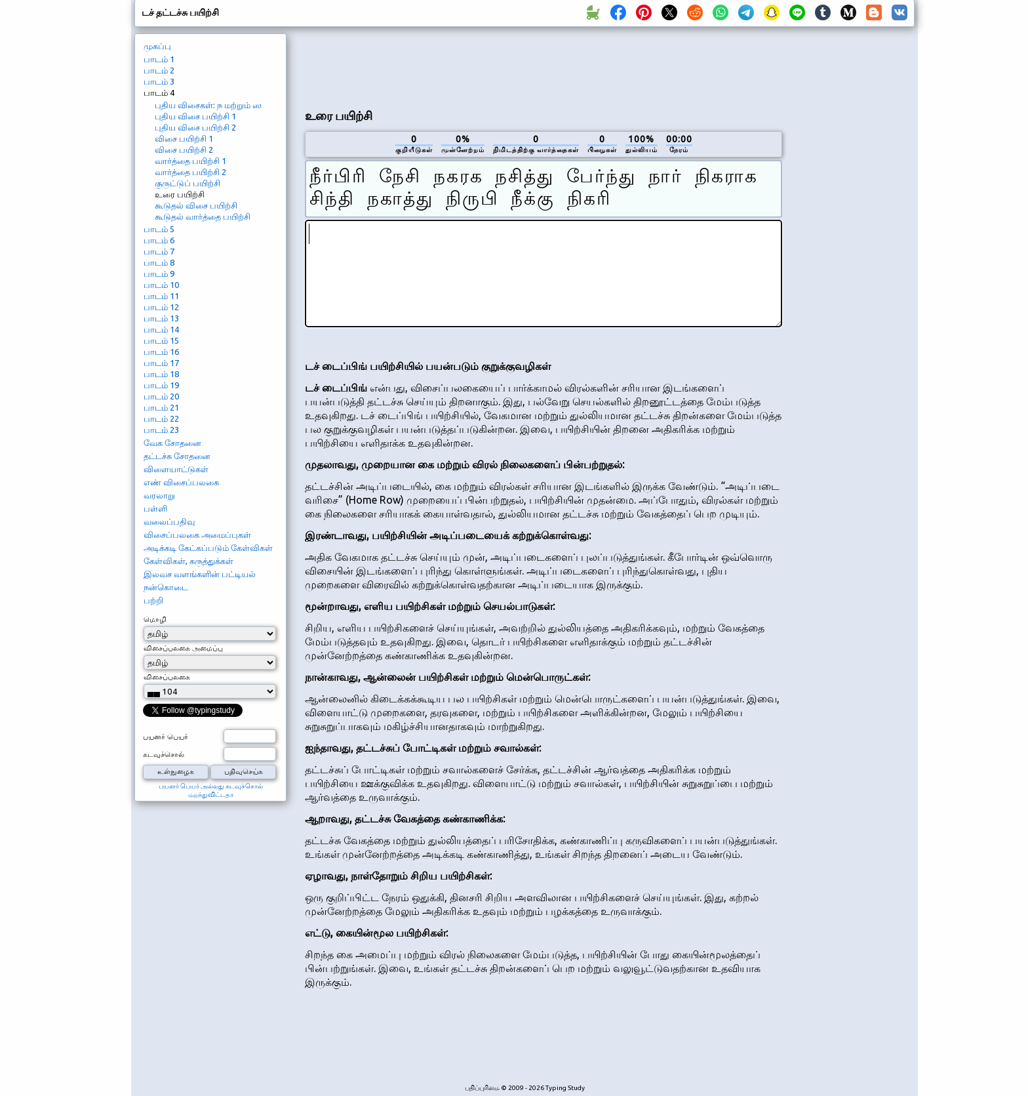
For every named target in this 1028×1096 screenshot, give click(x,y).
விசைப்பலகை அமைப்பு (183, 648)
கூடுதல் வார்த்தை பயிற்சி (202, 216)
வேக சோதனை (172, 442)
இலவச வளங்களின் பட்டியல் (200, 573)
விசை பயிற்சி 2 (184, 149)
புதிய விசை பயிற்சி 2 (195, 127)
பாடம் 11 (161, 295)
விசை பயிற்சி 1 (184, 138)
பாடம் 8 (159, 262)
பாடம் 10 (161, 284)
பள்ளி (155, 508)
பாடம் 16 (161, 351)
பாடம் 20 (161, 396)
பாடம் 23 (161, 429)
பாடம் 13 (161, 318)
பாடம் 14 (161, 329)
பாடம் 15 (161, 340)
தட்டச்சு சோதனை (177, 455)
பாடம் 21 (161, 407)
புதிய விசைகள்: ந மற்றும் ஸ (208, 105)
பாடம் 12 (161, 307)
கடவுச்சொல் (163, 754)
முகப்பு (157, 46)
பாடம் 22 (161, 418)
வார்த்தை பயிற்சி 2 (190, 171)
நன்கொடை (166, 587)
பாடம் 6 (159, 240)
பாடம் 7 (159, 251)
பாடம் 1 (159, 59)
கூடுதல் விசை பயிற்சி (196, 205)
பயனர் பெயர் (165, 737)
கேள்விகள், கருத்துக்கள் (188, 560)
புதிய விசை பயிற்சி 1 (195, 116)
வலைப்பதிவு (169, 521)
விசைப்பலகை (167, 677)
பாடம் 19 (161, 385)
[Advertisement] (543, 66)
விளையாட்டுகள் (176, 469)
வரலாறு (159, 495)
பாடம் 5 (159, 228)
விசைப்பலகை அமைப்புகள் (197, 534)
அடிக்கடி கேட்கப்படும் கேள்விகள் (208, 547)
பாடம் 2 (159, 70)
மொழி (155, 619)
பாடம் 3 (159, 81)
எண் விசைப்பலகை (181, 482)
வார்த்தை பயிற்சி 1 (190, 160)
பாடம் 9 (159, 273)
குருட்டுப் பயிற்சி (187, 183)
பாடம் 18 (161, 373)
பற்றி (153, 600)
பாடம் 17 (161, 362)
